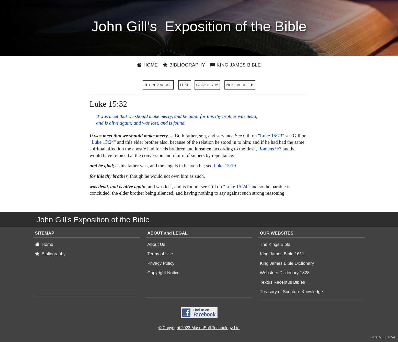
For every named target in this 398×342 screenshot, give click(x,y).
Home (147, 65)
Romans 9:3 (269, 148)
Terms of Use (160, 253)
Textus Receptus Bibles (282, 282)
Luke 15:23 (271, 135)
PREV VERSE (158, 85)
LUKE (184, 85)
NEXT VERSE (239, 85)
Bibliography (184, 65)
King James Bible (235, 65)
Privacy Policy (161, 263)
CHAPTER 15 (207, 85)
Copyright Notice (163, 272)
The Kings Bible (275, 244)
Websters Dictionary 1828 (285, 272)
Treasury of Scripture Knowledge (291, 291)
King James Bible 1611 (282, 253)
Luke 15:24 (103, 142)
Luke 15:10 (224, 165)
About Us (156, 244)
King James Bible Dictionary (287, 263)
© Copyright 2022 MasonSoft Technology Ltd (199, 328)
